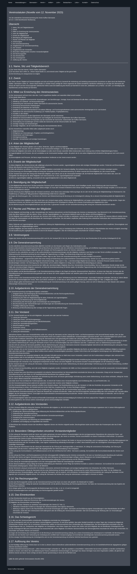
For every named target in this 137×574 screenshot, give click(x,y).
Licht (58, 2)
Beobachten (67, 2)
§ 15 (99, 238)
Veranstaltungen (20, 2)
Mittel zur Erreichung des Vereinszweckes (26, 31)
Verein (42, 2)
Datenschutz (95, 2)
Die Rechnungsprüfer (19, 54)
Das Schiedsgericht (19, 58)
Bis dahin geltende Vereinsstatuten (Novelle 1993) (26, 559)
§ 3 (78, 149)
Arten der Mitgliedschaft (20, 33)
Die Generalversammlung (21, 43)
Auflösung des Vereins (20, 60)
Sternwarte (33, 2)
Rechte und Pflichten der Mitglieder (24, 39)
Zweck (15, 29)
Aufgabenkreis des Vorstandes (22, 50)
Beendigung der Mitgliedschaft (22, 37)
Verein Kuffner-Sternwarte (16, 569)
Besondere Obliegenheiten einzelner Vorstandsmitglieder (31, 52)
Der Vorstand (17, 48)
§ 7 (63, 261)
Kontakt (85, 2)
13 (66, 238)
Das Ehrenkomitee (19, 56)
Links (77, 2)
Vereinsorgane (17, 41)
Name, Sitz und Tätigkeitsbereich (23, 27)
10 (48, 238)
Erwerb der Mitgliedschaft (21, 35)
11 (62, 238)
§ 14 (83, 238)
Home (10, 2)
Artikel (50, 2)
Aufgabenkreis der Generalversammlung (25, 45)
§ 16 (118, 238)
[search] (101, 1)
